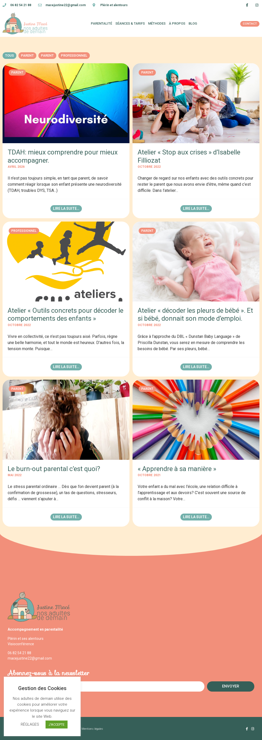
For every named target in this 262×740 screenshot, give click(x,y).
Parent (27, 55)
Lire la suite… (66, 208)
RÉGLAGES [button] (30, 724)
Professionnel (74, 55)
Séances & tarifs (130, 23)
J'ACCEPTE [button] (56, 724)
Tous (9, 55)
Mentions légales (92, 728)
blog (193, 23)
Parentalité (101, 23)
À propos (177, 23)
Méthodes (157, 23)
